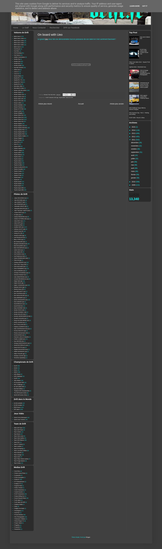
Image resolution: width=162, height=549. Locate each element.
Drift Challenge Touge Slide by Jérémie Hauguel (137, 108)
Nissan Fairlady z (18, 105)
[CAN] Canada (18, 405)
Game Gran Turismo (19, 419)
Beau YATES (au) (18, 239)
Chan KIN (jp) (17, 260)
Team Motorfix (18, 452)
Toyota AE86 (62, 97)
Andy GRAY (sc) (18, 221)
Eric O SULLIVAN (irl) (20, 324)
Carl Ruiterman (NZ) (19, 256)
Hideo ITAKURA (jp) (19, 353)
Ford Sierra (17, 55)
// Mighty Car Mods (19, 508)
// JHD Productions (19, 490)
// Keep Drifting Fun (19, 496)
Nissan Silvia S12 (18, 115)
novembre (135, 146)
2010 (134, 182)
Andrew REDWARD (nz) (20, 216)
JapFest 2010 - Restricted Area (137, 67)
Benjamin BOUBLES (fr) (20, 243)
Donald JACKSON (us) (20, 318)
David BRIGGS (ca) (19, 303)
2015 (134, 127)
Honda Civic (17, 61)
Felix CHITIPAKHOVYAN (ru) (22, 328)
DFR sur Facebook (71, 28)
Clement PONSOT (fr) (20, 274)
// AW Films (17, 471)
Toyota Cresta (18, 171)
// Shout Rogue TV (19, 521)
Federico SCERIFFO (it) (20, 326)
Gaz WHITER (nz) (19, 341)
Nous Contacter (39, 28)
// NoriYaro (17, 512)
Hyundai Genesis (18, 67)
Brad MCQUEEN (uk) (20, 245)
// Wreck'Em (17, 529)
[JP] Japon (17, 409)
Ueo (46, 39)
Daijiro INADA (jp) (19, 283)
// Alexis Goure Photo (19, 473)
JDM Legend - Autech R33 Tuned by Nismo (144, 97)
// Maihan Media (18, 504)
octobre (134, 149)
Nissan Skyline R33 (19, 132)
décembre (135, 143)
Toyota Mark (17, 177)
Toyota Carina (18, 159)
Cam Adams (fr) (18, 252)
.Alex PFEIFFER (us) (19, 204)
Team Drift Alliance (19, 440)
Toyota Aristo (17, 156)
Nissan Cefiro (17, 103)
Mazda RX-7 (17, 78)
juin (132, 162)
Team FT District (18, 444)
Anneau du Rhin (18, 225)
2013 (134, 133)
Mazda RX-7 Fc (18, 80)
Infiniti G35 (17, 69)
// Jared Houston (18, 492)
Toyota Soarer (18, 181)
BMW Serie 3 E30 (19, 38)
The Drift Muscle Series (20, 393)
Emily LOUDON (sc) (19, 322)
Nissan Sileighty (18, 113)
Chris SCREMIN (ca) (19, 270)
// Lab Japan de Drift (19, 502)
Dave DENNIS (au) (19, 301)
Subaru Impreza (18, 148)
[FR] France (17, 407)
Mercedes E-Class (19, 88)
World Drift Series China (20, 395)
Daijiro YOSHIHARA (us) (20, 285)
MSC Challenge (18, 384)
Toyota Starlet (17, 183)
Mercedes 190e (18, 86)
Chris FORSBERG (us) (20, 268)
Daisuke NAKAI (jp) (19, 287)
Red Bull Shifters (18, 388)
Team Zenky (17, 463)
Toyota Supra (17, 185)
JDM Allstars (17, 380)
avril (133, 168)
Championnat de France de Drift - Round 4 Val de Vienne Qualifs (144, 85)
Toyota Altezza (18, 154)
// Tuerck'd (17, 527)
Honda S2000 (17, 65)
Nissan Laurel (17, 111)
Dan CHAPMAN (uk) (19, 293)
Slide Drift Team (18, 427)
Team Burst (17, 434)
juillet (133, 159)
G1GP (15, 378)
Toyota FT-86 (17, 175)
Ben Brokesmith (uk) (19, 241)
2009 (134, 185)
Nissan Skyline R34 (19, 134)
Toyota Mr (16, 179)
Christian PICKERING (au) (21, 272)
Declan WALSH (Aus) (20, 314)
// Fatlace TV (17, 483)
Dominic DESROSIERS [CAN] (22, 316)
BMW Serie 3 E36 (19, 40)
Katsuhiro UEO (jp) (53, 97)
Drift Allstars (17, 374)
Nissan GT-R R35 (19, 109)
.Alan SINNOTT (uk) (19, 202)
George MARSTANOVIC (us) (22, 343)
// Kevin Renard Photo (20, 498)
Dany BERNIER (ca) (19, 297)
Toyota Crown (17, 173)
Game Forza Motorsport (20, 417)
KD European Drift (19, 382)
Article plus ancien (117, 104)
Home (15, 28)
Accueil (81, 104)
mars (133, 171)
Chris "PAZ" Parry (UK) (20, 264)
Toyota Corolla (18, 165)
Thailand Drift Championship (21, 390)
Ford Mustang (18, 53)
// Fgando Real (18, 485)
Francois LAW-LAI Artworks (21, 337)
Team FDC (17, 442)
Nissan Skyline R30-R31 (20, 127)
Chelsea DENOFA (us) (20, 262)
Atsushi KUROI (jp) (19, 235)
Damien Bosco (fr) (19, 289)
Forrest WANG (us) (19, 335)
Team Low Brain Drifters (20, 450)
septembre (135, 152)
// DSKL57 (17, 479)
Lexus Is (16, 71)
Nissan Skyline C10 (19, 125)
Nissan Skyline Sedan (20, 136)
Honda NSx (17, 63)
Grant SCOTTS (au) (19, 347)
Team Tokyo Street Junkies (21, 459)
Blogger (88, 537)
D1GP (47, 97)
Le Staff (25, 28)
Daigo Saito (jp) (18, 281)
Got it (144, 6)
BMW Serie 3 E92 (19, 44)
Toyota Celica (17, 161)
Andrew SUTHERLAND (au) (21, 218)
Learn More (135, 6)
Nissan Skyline (18, 123)
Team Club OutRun (19, 438)
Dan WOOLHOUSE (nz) (20, 295)
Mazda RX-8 (17, 84)
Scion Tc (16, 144)
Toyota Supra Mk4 (19, 190)
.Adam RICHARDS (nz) (20, 198)
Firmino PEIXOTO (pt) (20, 330)
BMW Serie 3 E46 (19, 42)
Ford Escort (17, 49)
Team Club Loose (18, 436)
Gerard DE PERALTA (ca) (21, 345)
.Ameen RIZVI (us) (19, 212)
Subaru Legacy (18, 150)
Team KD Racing (18, 448)
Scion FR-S (17, 142)
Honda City (17, 59)
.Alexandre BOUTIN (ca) (20, 208)
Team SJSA (17, 457)
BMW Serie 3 (17, 36)
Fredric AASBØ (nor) (19, 339)
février (133, 175)
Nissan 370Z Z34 (18, 100)
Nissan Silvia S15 (18, 121)
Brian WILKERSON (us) (20, 247)
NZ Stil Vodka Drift (19, 386)
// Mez (15, 506)
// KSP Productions (19, 494)
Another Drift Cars (19, 227)
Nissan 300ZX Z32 (19, 96)
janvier (133, 178)
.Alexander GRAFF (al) (20, 206)
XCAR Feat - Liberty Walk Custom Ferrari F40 (144, 51)
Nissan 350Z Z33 (18, 98)
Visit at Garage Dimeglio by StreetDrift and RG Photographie (145, 72)
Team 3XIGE (17, 432)
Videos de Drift (69, 97)
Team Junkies (17, 446)
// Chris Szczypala (19, 477)
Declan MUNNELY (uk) (20, 312)
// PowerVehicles (18, 514)
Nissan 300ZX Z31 (19, 94)
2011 (134, 140)
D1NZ (15, 368)
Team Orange (17, 454)
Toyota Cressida (18, 169)
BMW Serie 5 (17, 47)
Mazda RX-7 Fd (18, 82)
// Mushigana (17, 510)
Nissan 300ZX (18, 92)
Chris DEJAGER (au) (19, 266)
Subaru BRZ (17, 146)
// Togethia (17, 525)
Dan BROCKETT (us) (20, 291)
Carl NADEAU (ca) (19, 254)
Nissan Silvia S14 (18, 119)
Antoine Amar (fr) (18, 231)
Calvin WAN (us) (18, 250)
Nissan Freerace (18, 107)
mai (132, 165)
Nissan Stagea (18, 138)
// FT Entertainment (19, 481)
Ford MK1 (16, 51)
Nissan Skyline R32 (19, 129)
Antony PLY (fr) (18, 233)
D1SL (15, 370)
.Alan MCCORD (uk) (19, 200)
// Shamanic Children (19, 519)
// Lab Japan (17, 500)
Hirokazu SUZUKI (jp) (20, 355)
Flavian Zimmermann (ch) (21, 333)
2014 (134, 130)
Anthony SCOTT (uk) (19, 229)
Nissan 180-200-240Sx (20, 90)
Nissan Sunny (18, 140)
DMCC (16, 372)
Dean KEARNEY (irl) (19, 308)
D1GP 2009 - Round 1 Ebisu (137, 117)
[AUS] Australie (18, 403)
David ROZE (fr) (18, 306)
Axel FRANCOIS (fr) (19, 237)
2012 (134, 137)
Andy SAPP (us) (18, 223)
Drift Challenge (18, 376)
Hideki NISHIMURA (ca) (20, 351)
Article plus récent (45, 104)
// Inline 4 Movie (18, 487)
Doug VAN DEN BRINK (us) (21, 320)
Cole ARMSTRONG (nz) (20, 277)
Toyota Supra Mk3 (19, 188)
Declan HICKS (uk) (19, 310)
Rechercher (54, 28)
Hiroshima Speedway (19, 357)
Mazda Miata (17, 76)
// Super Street (18, 523)
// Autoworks (17, 475)
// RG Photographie (19, 517)
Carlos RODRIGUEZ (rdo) (21, 258)
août (133, 155)
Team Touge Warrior (19, 461)
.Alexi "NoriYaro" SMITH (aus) (22, 210)
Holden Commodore (19, 57)
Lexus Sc (16, 73)
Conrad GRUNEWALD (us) (21, 279)
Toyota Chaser (18, 163)
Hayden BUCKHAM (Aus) (21, 349)
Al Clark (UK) (17, 214)
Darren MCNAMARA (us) (21, 299)
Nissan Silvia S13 (18, 117)
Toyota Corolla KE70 (19, 167)
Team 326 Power (18, 430)
